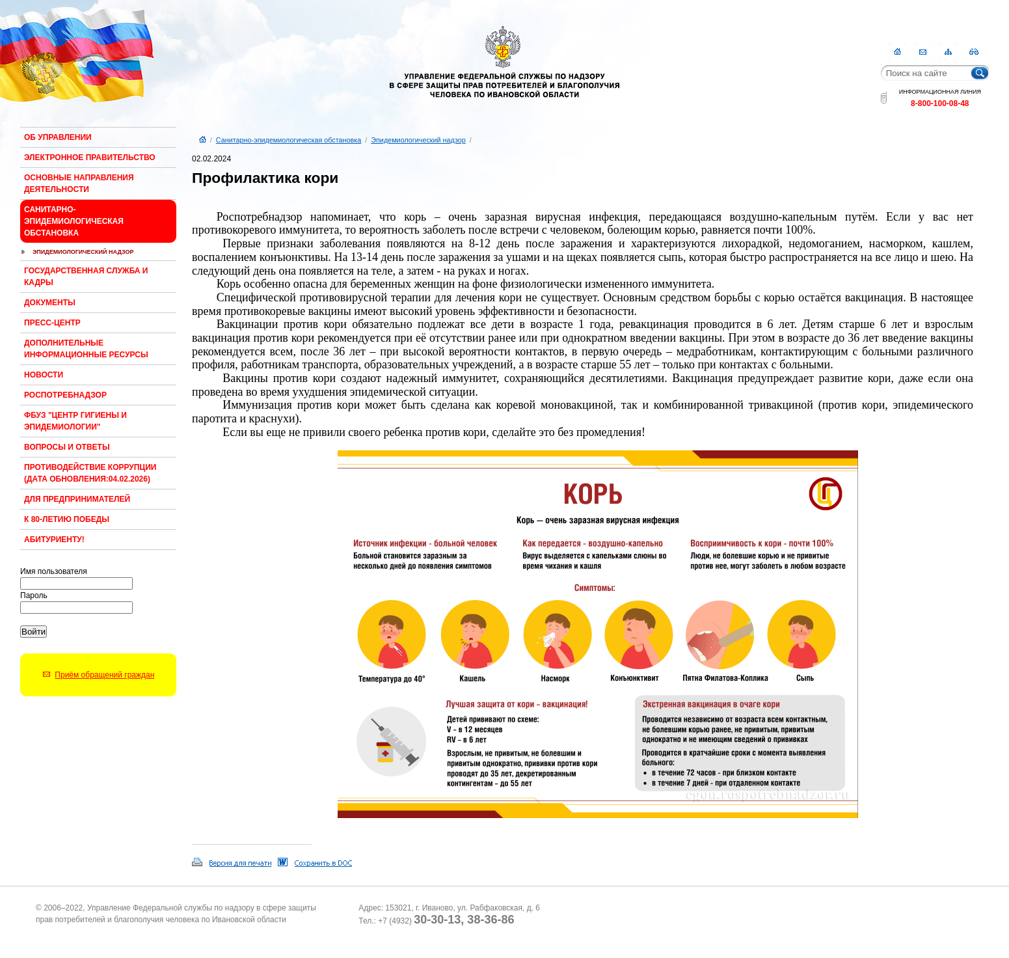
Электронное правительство (89, 157)
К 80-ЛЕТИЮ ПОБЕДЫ (66, 519)
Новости (43, 374)
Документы (49, 302)
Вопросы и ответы (67, 447)
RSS (973, 52)
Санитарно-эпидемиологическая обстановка (74, 221)
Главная (897, 52)
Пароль (33, 595)
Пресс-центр (52, 322)
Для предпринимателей (77, 499)
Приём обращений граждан (104, 674)
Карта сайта (948, 52)
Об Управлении (58, 137)
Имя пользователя (53, 571)
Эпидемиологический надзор (83, 252)
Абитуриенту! (54, 539)
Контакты (923, 52)
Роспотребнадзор (65, 395)
